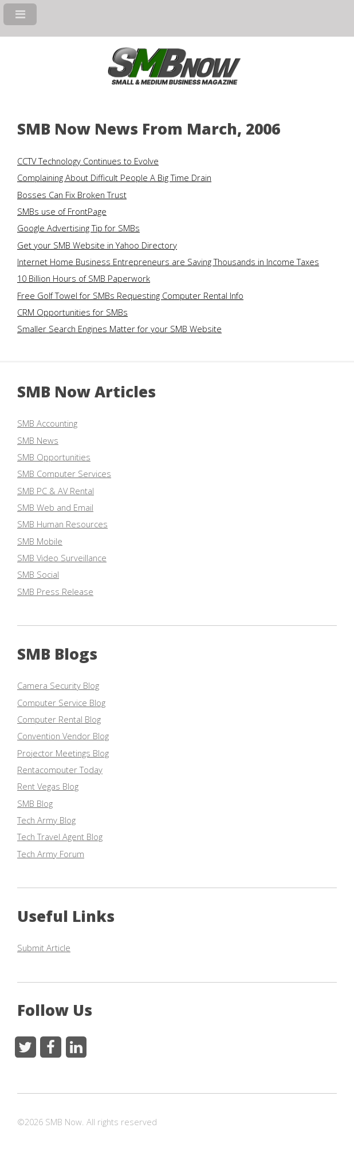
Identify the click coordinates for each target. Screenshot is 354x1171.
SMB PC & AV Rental (55, 490)
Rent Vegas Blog (47, 786)
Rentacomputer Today (60, 769)
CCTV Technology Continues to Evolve (88, 161)
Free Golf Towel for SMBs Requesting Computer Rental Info (130, 295)
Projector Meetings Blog (63, 753)
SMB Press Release (55, 591)
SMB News (37, 440)
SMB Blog (35, 803)
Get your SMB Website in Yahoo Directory (97, 245)
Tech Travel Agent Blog (60, 836)
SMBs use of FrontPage (62, 211)
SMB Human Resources (62, 524)
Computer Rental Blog (59, 719)
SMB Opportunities (54, 457)
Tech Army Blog (46, 820)
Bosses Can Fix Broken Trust (72, 194)
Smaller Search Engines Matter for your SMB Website (119, 328)
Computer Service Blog (61, 702)
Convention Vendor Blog (63, 736)
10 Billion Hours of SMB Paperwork (83, 278)
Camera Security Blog (58, 685)
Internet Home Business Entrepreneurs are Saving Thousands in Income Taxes (168, 261)
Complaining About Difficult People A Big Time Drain (114, 177)
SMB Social (38, 574)
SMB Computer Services (64, 473)
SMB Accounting (47, 423)
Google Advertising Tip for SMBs (78, 228)
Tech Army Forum (50, 853)
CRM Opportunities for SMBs (72, 312)
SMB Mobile (39, 541)
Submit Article (43, 947)
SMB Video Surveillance (62, 557)
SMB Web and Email (55, 507)
